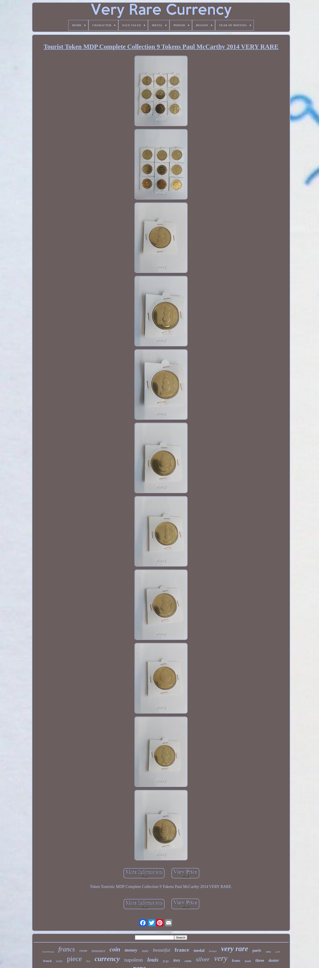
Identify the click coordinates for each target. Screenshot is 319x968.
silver (203, 959)
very (220, 958)
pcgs (166, 961)
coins (268, 951)
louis (152, 960)
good (277, 951)
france (182, 950)
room (83, 950)
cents (188, 961)
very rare (234, 949)
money (131, 950)
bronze (213, 951)
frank (248, 961)
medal (199, 950)
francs (66, 949)
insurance (98, 951)
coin (115, 949)
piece (74, 959)
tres (176, 960)
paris (257, 950)
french (47, 961)
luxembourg (48, 951)
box (88, 961)
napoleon (133, 960)
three (259, 960)
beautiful (161, 950)
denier (273, 960)
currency (107, 959)
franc (236, 960)
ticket (59, 961)
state (145, 951)
